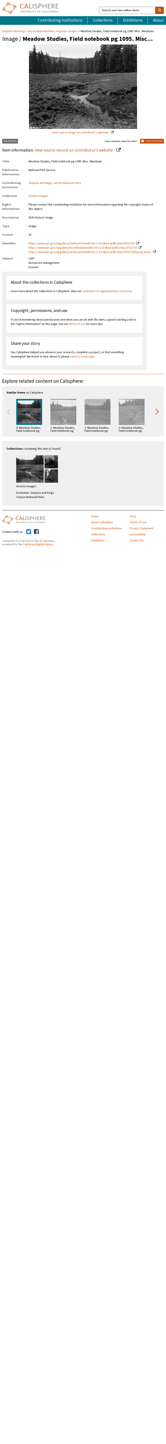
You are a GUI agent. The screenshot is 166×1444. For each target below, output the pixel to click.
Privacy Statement (141, 528)
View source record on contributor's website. (74, 150)
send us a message (82, 356)
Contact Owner (152, 141)
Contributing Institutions (60, 20)
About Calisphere (102, 522)
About (158, 20)
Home (94, 516)
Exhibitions (133, 20)
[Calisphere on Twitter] (28, 532)
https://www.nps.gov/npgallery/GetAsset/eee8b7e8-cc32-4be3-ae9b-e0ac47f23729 (82, 243)
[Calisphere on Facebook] (36, 532)
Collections (103, 20)
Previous (8, 411)
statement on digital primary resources (107, 291)
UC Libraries (46, 541)
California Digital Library (38, 544)
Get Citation (10, 141)
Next (157, 411)
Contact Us (137, 540)
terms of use (77, 324)
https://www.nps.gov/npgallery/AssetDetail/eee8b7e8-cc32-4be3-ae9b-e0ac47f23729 (83, 248)
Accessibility (138, 534)
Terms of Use (138, 522)
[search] (159, 10)
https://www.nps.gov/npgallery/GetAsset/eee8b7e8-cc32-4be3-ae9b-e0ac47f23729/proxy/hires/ (90, 252)
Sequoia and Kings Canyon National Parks (28, 31)
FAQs (133, 516)
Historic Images (68, 31)
